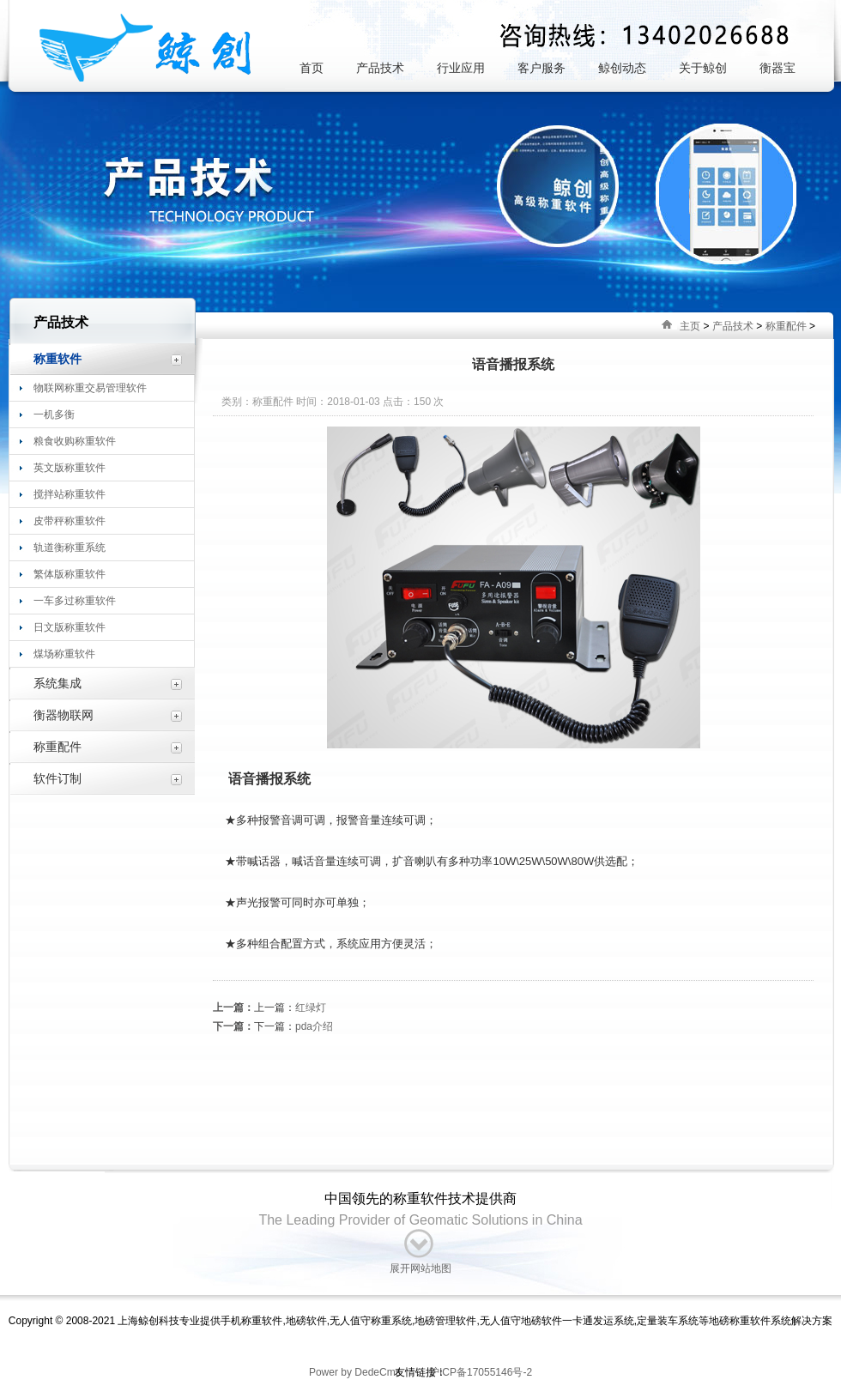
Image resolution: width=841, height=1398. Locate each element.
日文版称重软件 (69, 627)
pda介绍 (314, 1026)
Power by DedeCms (355, 1372)
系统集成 (57, 683)
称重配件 (786, 326)
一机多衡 (54, 415)
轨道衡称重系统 (69, 548)
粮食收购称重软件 (74, 441)
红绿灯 (310, 1008)
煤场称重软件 (64, 654)
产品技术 (732, 326)
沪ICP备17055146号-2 (479, 1372)
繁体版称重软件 (69, 574)
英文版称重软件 (69, 468)
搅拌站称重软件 (69, 494)
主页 (690, 326)
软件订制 (57, 778)
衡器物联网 (63, 715)
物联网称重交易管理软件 (90, 388)
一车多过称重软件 (74, 601)
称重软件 (57, 359)
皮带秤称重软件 (69, 521)
